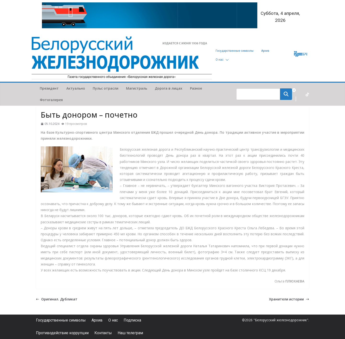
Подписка (132, 320)
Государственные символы (234, 50)
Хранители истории (289, 299)
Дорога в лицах (168, 88)
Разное (196, 88)
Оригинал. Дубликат (56, 299)
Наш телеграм (130, 333)
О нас (220, 59)
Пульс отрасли (105, 88)
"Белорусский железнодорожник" (280, 320)
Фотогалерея (51, 100)
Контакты (103, 333)
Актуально (75, 88)
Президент (49, 88)
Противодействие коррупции (62, 333)
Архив (265, 50)
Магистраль (136, 88)
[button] (226, 60)
